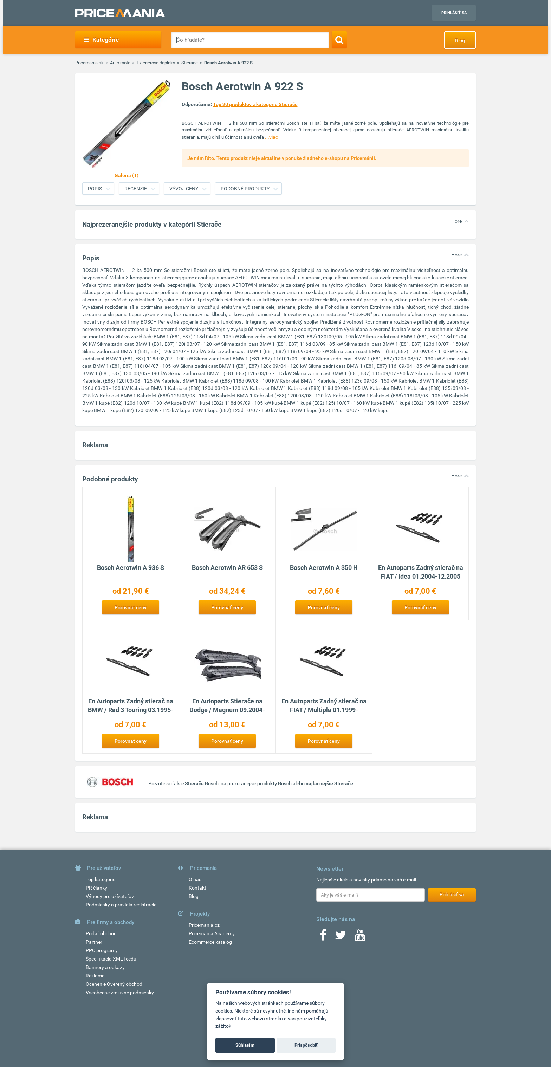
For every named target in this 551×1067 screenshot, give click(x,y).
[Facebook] (323, 937)
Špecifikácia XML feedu (111, 959)
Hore (456, 221)
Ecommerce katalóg (210, 942)
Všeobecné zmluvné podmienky (120, 992)
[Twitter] (340, 937)
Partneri (94, 942)
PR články (96, 888)
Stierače (189, 62)
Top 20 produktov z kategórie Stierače (255, 104)
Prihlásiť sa (454, 13)
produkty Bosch (274, 783)
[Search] (339, 39)
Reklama (95, 975)
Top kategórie (100, 879)
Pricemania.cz (204, 925)
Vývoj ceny (183, 188)
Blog (460, 40)
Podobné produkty (245, 188)
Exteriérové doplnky (156, 62)
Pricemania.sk (89, 62)
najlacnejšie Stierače (329, 783)
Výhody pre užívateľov (110, 896)
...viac (271, 137)
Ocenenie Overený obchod (114, 984)
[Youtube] (360, 937)
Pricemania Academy (212, 933)
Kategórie (101, 39)
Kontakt (197, 888)
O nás (195, 879)
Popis (95, 188)
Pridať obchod (101, 933)
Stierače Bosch (202, 783)
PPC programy (102, 950)
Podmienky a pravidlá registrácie (121, 904)
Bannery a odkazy (105, 967)
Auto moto (120, 62)
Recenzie (135, 188)
